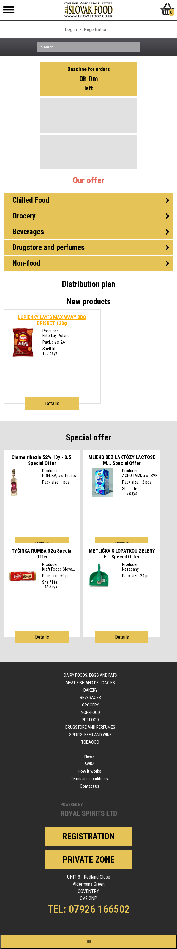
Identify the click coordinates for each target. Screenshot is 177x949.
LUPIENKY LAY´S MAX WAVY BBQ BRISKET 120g (52, 320)
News (89, 756)
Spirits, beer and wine (90, 734)
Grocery (90, 705)
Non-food (90, 712)
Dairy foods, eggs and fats (90, 675)
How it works (89, 771)
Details (52, 403)
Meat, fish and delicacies (90, 682)
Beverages (90, 697)
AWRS (89, 764)
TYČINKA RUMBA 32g (42, 554)
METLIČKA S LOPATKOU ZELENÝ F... (122, 554)
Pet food (90, 720)
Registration (96, 29)
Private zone (89, 859)
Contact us (89, 786)
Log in (71, 29)
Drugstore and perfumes (90, 727)
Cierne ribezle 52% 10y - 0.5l (42, 460)
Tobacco (90, 742)
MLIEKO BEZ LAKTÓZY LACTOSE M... (121, 460)
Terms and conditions (89, 778)
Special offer (88, 437)
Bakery (90, 690)
